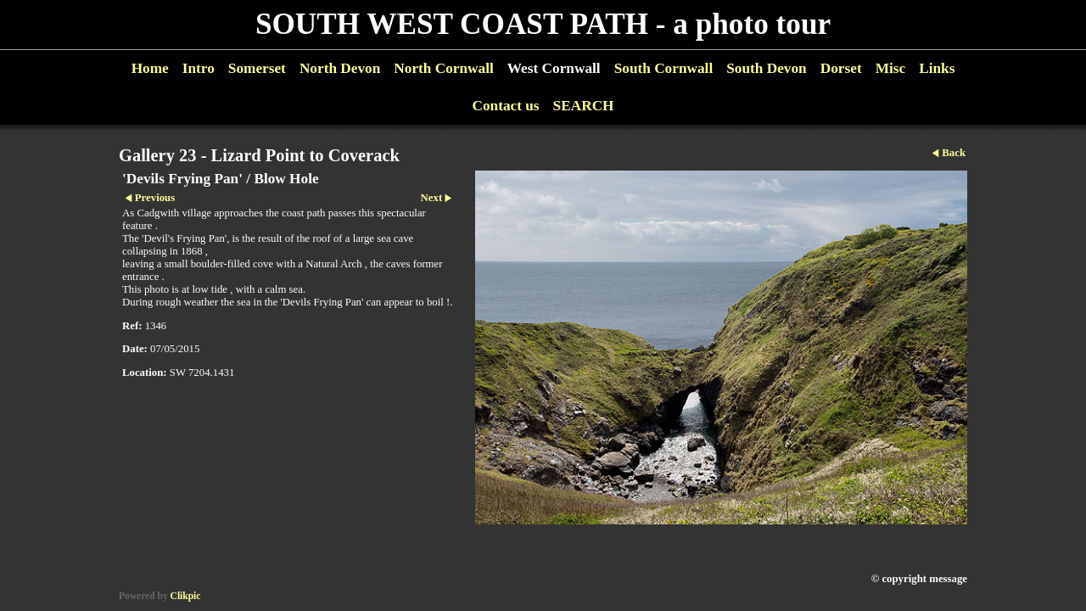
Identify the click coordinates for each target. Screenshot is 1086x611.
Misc (890, 68)
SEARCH (583, 106)
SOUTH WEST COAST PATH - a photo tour (543, 24)
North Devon (339, 68)
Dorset (841, 68)
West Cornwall (554, 68)
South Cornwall (664, 68)
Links (936, 68)
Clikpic (186, 596)
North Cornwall (444, 68)
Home (150, 68)
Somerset (257, 68)
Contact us (505, 106)
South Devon (766, 68)
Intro (198, 68)
